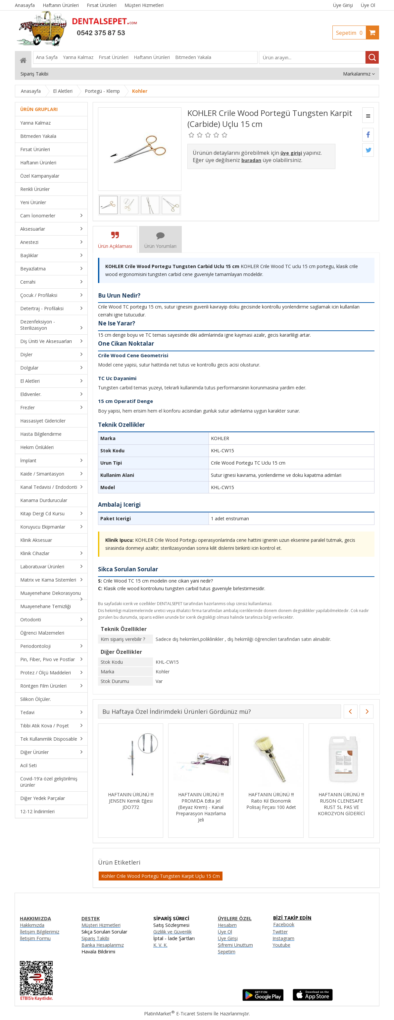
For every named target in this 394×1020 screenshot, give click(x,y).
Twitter (280, 932)
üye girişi (291, 153)
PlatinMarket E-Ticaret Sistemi (178, 1013)
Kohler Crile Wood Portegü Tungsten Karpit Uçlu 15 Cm (160, 876)
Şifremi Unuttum (235, 945)
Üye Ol (368, 5)
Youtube (281, 945)
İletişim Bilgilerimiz (39, 932)
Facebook (283, 924)
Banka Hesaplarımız (102, 945)
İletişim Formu (35, 938)
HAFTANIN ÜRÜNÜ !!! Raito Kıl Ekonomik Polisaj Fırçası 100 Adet (271, 800)
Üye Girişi (343, 5)
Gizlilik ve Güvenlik (172, 932)
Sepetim (351, 32)
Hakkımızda (32, 925)
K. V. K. (160, 945)
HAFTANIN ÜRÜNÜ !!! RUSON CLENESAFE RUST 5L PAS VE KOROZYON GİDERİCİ (341, 804)
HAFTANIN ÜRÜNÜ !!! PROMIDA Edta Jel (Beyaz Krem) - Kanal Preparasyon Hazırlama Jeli (201, 807)
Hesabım (227, 925)
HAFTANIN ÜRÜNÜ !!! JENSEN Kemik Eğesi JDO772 (131, 800)
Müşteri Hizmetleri (101, 925)
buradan (251, 160)
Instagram (283, 938)
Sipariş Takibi (95, 938)
